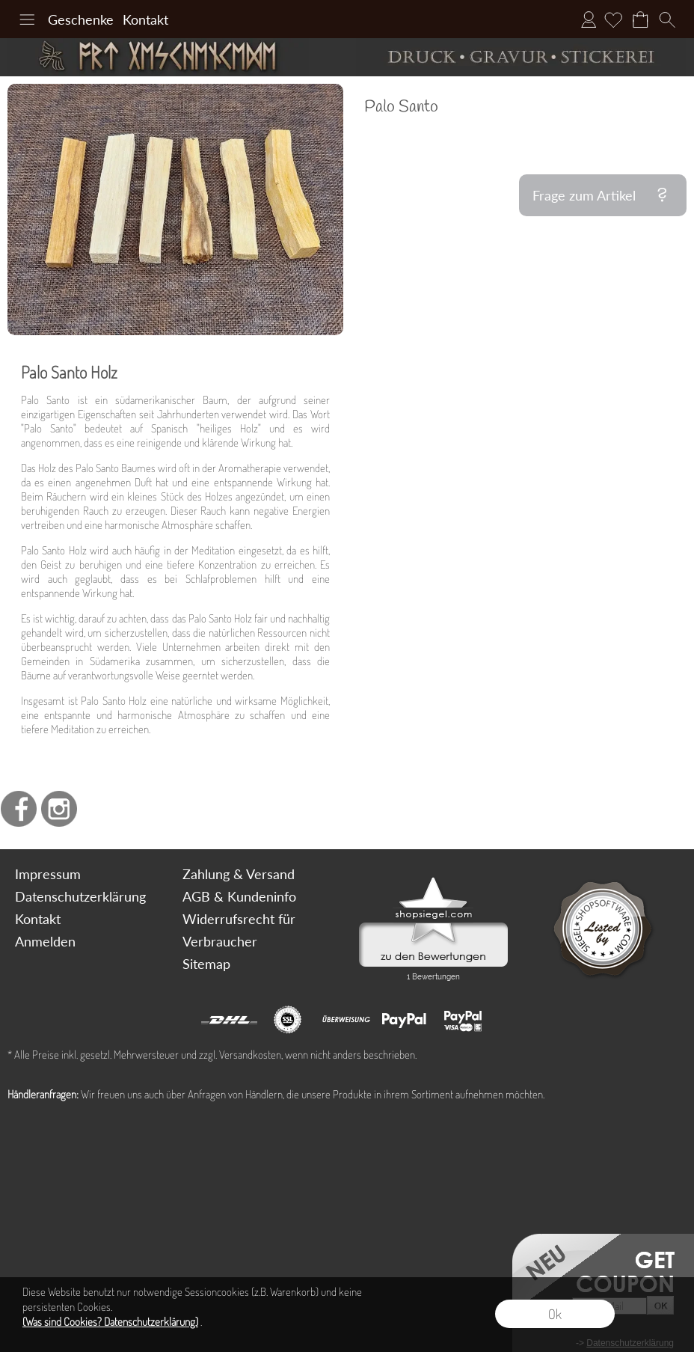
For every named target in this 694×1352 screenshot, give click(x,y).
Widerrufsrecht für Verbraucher (238, 930)
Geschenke (81, 19)
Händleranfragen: (43, 1094)
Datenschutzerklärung (80, 896)
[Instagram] (59, 809)
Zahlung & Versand (238, 874)
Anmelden (588, 19)
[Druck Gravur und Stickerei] (520, 57)
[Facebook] (18, 809)
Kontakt (145, 19)
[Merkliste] (613, 19)
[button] (27, 19)
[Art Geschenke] (173, 57)
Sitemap (206, 963)
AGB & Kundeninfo (239, 896)
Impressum (48, 874)
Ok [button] (555, 1314)
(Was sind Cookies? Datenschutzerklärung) (110, 1322)
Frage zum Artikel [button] (584, 195)
